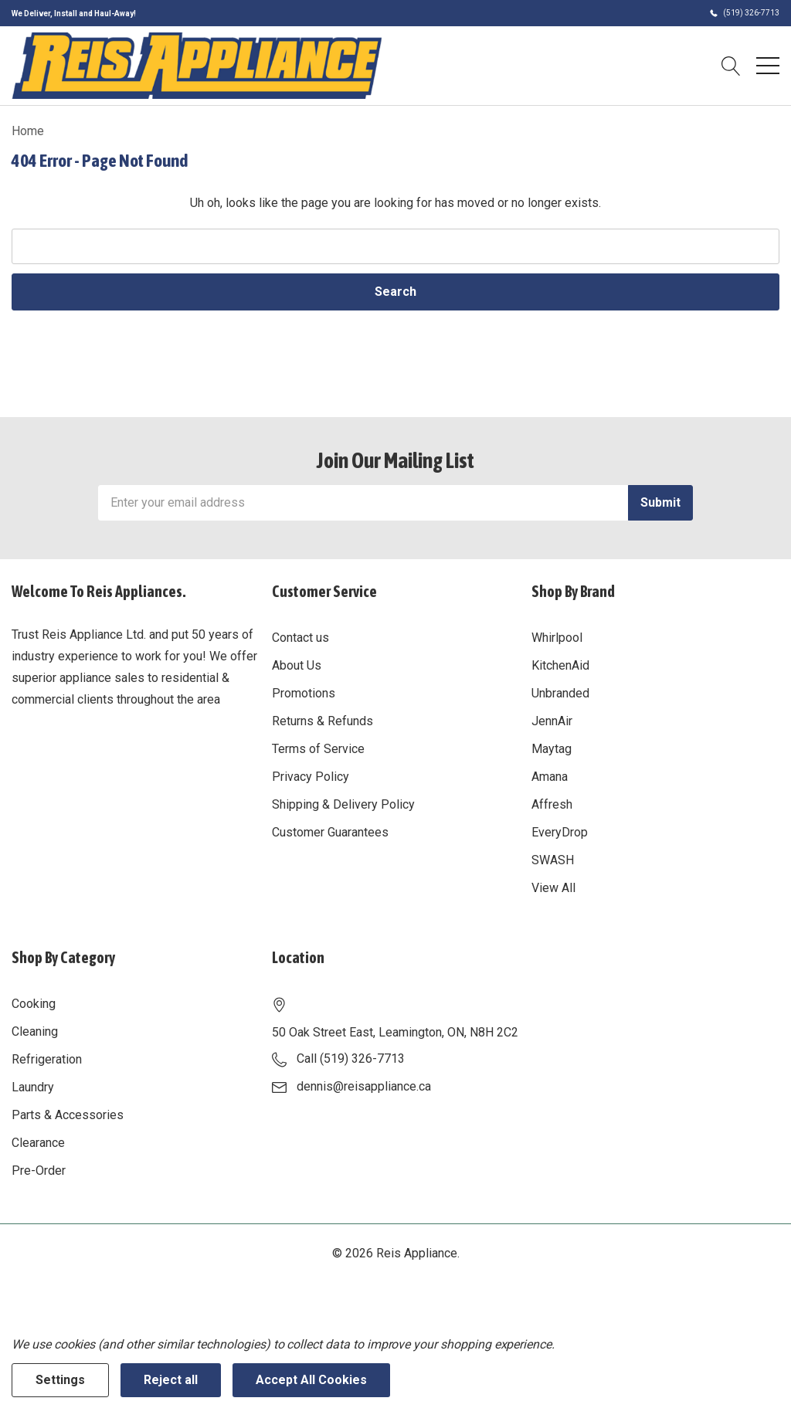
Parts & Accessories (68, 1115)
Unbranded (560, 693)
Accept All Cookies (311, 1379)
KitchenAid (560, 665)
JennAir (551, 721)
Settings (60, 1379)
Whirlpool (556, 637)
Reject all (171, 1379)
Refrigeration (47, 1059)
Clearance (38, 1142)
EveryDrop (559, 832)
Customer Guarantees (330, 832)
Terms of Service (318, 748)
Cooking (34, 1003)
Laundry (33, 1087)
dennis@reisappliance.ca (364, 1086)
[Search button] (731, 65)
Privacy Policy (310, 776)
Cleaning (35, 1031)
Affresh (551, 804)
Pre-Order (39, 1170)
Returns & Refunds (322, 721)
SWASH (552, 860)
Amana (549, 776)
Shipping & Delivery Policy (343, 804)
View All (553, 887)
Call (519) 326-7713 (351, 1058)
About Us (296, 665)
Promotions (303, 693)
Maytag (551, 748)
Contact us (300, 637)
